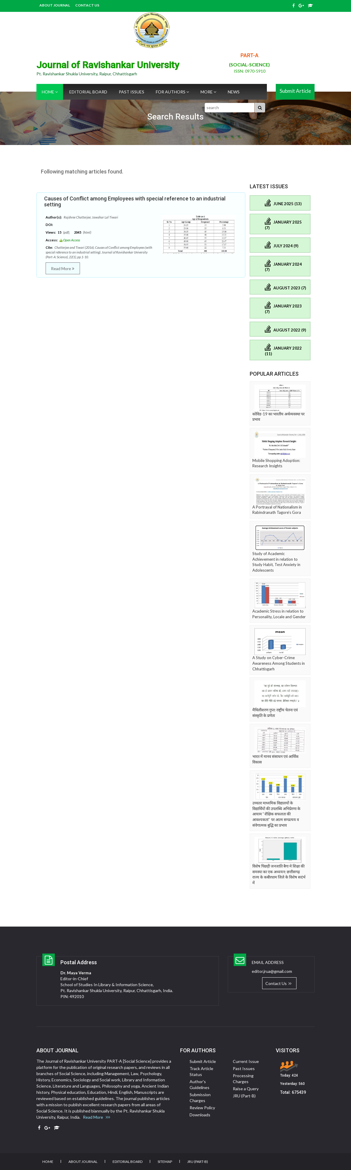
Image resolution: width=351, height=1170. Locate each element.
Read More (62, 268)
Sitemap (165, 1161)
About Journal (54, 5)
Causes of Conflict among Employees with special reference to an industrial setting (134, 201)
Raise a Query (246, 1088)
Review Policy (202, 1107)
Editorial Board (88, 91)
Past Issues (131, 91)
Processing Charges (243, 1078)
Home (50, 91)
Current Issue (246, 1061)
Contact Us (87, 5)
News (234, 91)
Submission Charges (200, 1097)
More (208, 91)
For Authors (172, 91)
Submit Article (295, 91)
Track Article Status (201, 1071)
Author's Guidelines (199, 1084)
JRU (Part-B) (50, 13)
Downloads (200, 1114)
